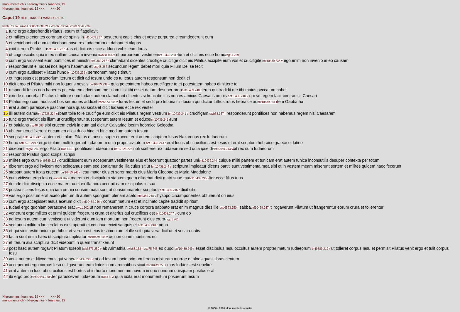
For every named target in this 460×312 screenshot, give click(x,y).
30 (5, 201)
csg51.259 (232, 55)
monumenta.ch (13, 4)
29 (5, 195)
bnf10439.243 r (156, 143)
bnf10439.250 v (42, 277)
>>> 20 (54, 8)
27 (5, 183)
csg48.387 (100, 66)
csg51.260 (32, 149)
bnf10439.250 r (156, 265)
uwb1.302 (82, 207)
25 (5, 172)
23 (5, 160)
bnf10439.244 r (209, 160)
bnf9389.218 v (147, 196)
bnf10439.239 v (99, 84)
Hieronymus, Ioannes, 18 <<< (24, 8)
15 (5, 113)
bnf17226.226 (80, 26)
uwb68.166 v (106, 55)
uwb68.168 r (135, 248)
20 (5, 142)
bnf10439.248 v (97, 237)
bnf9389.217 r (100, 61)
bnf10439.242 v (33, 137)
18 (5, 131)
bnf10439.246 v (92, 201)
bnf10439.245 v (199, 178)
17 (5, 125)
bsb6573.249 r (28, 143)
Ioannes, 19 (56, 4)
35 (5, 230)
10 (5, 84)
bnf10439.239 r (77, 72)
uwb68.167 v (61, 178)
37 (5, 242)
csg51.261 (172, 219)
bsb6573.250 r (229, 207)
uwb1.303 (107, 277)
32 (5, 213)
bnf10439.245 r (70, 172)
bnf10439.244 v (161, 166)
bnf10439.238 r (168, 55)
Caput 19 (11, 17)
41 (5, 270)
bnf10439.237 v (57, 49)
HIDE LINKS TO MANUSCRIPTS (42, 18)
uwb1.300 (27, 26)
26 (5, 178)
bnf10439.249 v (83, 259)
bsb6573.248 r (11, 26)
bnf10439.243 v (223, 149)
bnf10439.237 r (94, 37)
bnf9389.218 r (49, 160)
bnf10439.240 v (238, 96)
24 (5, 166)
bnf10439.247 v (166, 213)
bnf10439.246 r (170, 190)
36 (5, 236)
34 (5, 224)
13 (5, 101)
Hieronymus (36, 4)
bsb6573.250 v (92, 248)
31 (5, 207)
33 (5, 219)
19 (5, 136)
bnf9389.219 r (321, 248)
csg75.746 (151, 248)
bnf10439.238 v (273, 61)
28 (5, 189)
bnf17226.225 (123, 149)
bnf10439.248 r (148, 225)
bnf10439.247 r (260, 207)
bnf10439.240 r (192, 90)
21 (5, 148)
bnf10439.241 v (178, 113)
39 (5, 259)
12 (5, 95)
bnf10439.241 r (267, 102)
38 (5, 248)
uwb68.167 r (217, 113)
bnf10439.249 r (184, 248)
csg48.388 (36, 125)
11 (5, 89)
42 (5, 276)
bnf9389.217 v (43, 26)
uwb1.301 (67, 149)
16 (5, 119)
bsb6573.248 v (108, 102)
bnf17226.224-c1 (48, 113)
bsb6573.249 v (62, 26)
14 (5, 107)
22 (5, 154)
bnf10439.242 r (160, 119)
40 (5, 264)
